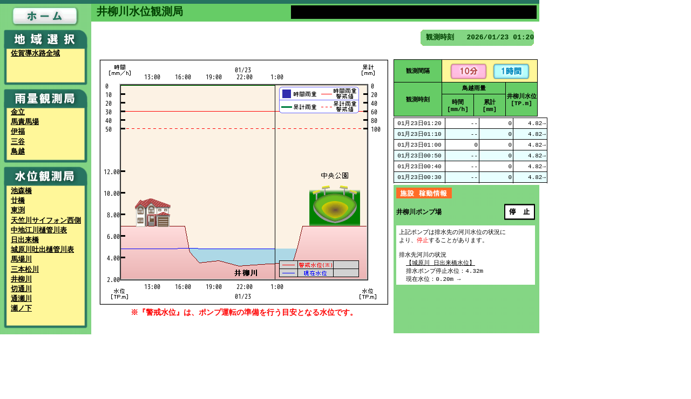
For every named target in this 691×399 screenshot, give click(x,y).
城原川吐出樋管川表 (42, 250)
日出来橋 (25, 240)
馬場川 (21, 260)
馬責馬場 (25, 122)
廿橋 (18, 201)
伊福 (18, 132)
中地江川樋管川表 (39, 231)
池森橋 (21, 191)
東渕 (18, 211)
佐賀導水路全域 (35, 54)
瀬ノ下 (21, 309)
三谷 (18, 142)
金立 (18, 113)
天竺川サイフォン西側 (46, 221)
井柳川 (21, 280)
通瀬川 (21, 299)
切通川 (21, 289)
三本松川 (25, 270)
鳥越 (18, 152)
